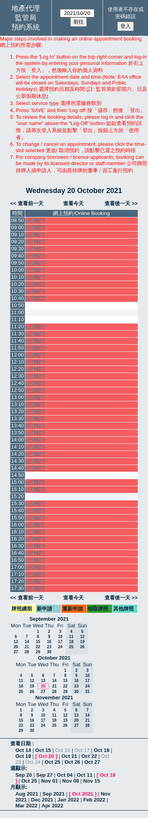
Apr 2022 (52, 806)
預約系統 (25, 27)
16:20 (17, 539)
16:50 (17, 560)
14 (26, 642)
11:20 (17, 326)
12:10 (17, 362)
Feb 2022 (94, 800)
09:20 (17, 241)
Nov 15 (91, 781)
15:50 (17, 517)
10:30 (17, 291)
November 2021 (54, 697)
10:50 (17, 305)
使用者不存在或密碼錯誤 (126, 12)
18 (21, 686)
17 (60, 642)
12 (32, 680)
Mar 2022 (26, 806)
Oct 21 (69, 756)
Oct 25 (52, 762)
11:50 (17, 348)
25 (21, 691)
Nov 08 (70, 781)
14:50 (17, 475)
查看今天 (73, 203)
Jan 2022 (68, 800)
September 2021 (49, 619)
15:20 (17, 496)
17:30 (17, 588)
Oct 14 (23, 750)
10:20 (17, 284)
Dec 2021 (42, 800)
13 (15, 642)
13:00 (17, 397)
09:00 (17, 227)
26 (32, 691)
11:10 (17, 319)
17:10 (17, 574)
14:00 (17, 440)
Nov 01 (49, 781)
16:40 (17, 553)
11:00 (17, 312)
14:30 (17, 461)
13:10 (17, 404)
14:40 (17, 468)
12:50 (17, 390)
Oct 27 (92, 762)
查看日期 (21, 743)
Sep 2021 (53, 794)
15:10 (17, 489)
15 (38, 642)
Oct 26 (72, 762)
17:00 (17, 567)
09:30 (17, 249)
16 (49, 642)
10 (60, 636)
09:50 (17, 263)
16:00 (17, 525)
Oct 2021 (82, 794)
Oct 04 (65, 775)
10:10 (17, 277)
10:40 (17, 298)
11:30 (17, 333)
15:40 (17, 510)
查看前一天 (30, 203)
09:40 (17, 256)
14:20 (17, 454)
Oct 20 (46, 756)
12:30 (17, 376)
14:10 (17, 447)
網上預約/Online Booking (81, 213)
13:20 (17, 411)
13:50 (17, 433)
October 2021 (54, 658)
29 (38, 652)
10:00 (17, 270)
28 (26, 652)
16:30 (17, 546)
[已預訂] (35, 221)
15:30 (17, 503)
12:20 (17, 369)
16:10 (17, 532)
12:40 (17, 383)
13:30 (17, 418)
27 (15, 652)
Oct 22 (89, 756)
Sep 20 (23, 775)
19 (32, 686)
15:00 (17, 482)
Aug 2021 (26, 794)
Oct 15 (43, 750)
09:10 (17, 234)
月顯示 (18, 787)
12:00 (17, 355)
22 (38, 647)
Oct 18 (102, 750)
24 (60, 647)
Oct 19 (23, 756)
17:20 (17, 581)
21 (26, 647)
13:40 (17, 425)
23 (49, 647)
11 (21, 680)
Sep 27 (44, 775)
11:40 (17, 341)
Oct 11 (84, 775)
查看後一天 (117, 203)
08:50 (17, 220)
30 (49, 652)
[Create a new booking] (81, 305)
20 (15, 647)
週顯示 (18, 768)
